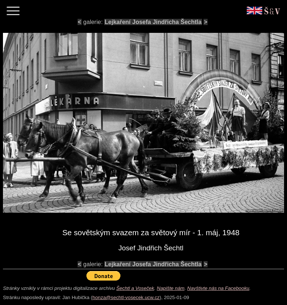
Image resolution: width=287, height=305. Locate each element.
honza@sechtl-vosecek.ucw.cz (126, 297)
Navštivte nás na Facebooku (218, 288)
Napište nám (171, 288)
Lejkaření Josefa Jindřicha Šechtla (153, 22)
